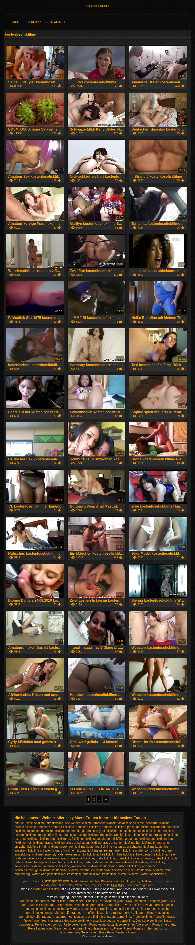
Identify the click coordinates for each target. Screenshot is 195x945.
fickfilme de (146, 838)
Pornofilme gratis (163, 924)
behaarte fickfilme (158, 823)
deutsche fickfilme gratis (118, 827)
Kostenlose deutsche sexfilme (68, 920)
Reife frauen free (35, 920)
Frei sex (91, 901)
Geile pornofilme (142, 912)
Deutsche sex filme (149, 920)
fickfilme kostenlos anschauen (121, 846)
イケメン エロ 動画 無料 (107, 885)
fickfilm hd (63, 838)
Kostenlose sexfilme (120, 924)
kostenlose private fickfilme (120, 874)
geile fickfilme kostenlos (43, 858)
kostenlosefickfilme (153, 874)
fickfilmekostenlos (69, 854)
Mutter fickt (58, 901)
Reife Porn (106, 932)
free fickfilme (125, 854)
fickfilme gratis (42, 842)
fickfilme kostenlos (86, 846)
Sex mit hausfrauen (43, 905)
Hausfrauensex (68, 932)
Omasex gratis (158, 901)
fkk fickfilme (90, 854)
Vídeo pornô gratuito (139, 885)
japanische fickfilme (56, 866)
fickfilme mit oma (74, 850)
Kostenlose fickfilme (97, 5)
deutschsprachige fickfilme (80, 835)
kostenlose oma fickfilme (84, 874)
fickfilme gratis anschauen (71, 842)
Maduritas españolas (85, 881)
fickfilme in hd (36, 846)
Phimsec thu (109, 881)
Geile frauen (89, 932)
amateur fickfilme (105, 823)
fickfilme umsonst (43, 854)
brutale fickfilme (25, 827)
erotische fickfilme (165, 835)
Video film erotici (62, 885)
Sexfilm (146, 881)
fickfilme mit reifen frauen (104, 850)
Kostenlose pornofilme (96, 909)
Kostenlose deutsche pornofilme (112, 920)
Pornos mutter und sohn (149, 928)
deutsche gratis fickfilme (102, 831)
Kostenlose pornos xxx (89, 905)
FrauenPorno (123, 928)
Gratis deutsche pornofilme (72, 928)
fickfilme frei (23, 842)
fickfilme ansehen (125, 838)
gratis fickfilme (105, 858)
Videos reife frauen (67, 912)
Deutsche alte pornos (34, 901)
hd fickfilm (140, 862)
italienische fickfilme (28, 866)
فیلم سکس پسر (32, 881)
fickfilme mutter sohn (137, 850)
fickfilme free (164, 838)
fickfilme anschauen (98, 838)
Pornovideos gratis (111, 901)
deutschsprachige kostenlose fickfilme (126, 835)
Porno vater (97, 924)
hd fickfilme (156, 862)
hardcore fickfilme (70, 862)
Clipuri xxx (82, 885)
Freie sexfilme (142, 916)
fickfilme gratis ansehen (107, 842)
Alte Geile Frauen (143, 909)
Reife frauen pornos (48, 924)
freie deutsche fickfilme (151, 854)
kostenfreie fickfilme (85, 866)
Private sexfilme (132, 905)
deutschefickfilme (49, 835)
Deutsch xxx (121, 909)
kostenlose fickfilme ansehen (115, 870)
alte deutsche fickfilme (30, 823)
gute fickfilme (24, 862)
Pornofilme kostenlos (96, 912)
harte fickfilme (93, 862)
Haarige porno (102, 928)
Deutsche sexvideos (65, 909)
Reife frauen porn (40, 928)
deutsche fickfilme (88, 827)
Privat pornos (154, 905)
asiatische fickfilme (131, 823)
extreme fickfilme (26, 838)
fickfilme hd (132, 842)
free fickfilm (108, 854)
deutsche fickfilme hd (150, 827)
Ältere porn (142, 924)
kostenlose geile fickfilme (48, 874)
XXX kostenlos (136, 901)
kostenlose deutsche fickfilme (120, 866)
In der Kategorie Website (47, 22)
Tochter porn (121, 912)
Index (15, 22)
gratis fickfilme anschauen (134, 858)
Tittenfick (113, 905)
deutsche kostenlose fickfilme (140, 831)
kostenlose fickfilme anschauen (73, 870)
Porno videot (75, 901)
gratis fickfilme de (165, 858)
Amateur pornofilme (117, 916)
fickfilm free (47, 838)
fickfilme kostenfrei (60, 846)
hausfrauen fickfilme (118, 862)
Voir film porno (129, 881)
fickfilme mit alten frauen (44, 850)
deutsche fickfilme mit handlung (62, 831)
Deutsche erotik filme (88, 916)
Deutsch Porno (125, 932)
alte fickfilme (54, 823)
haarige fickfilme (45, 862)
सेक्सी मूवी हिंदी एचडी (57, 881)
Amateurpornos (61, 916)
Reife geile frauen (75, 924)
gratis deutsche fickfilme (77, 858)
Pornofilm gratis (164, 916)
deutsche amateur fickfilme (56, 827)
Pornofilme (65, 905)
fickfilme (77, 838)
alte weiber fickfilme (78, 823)
